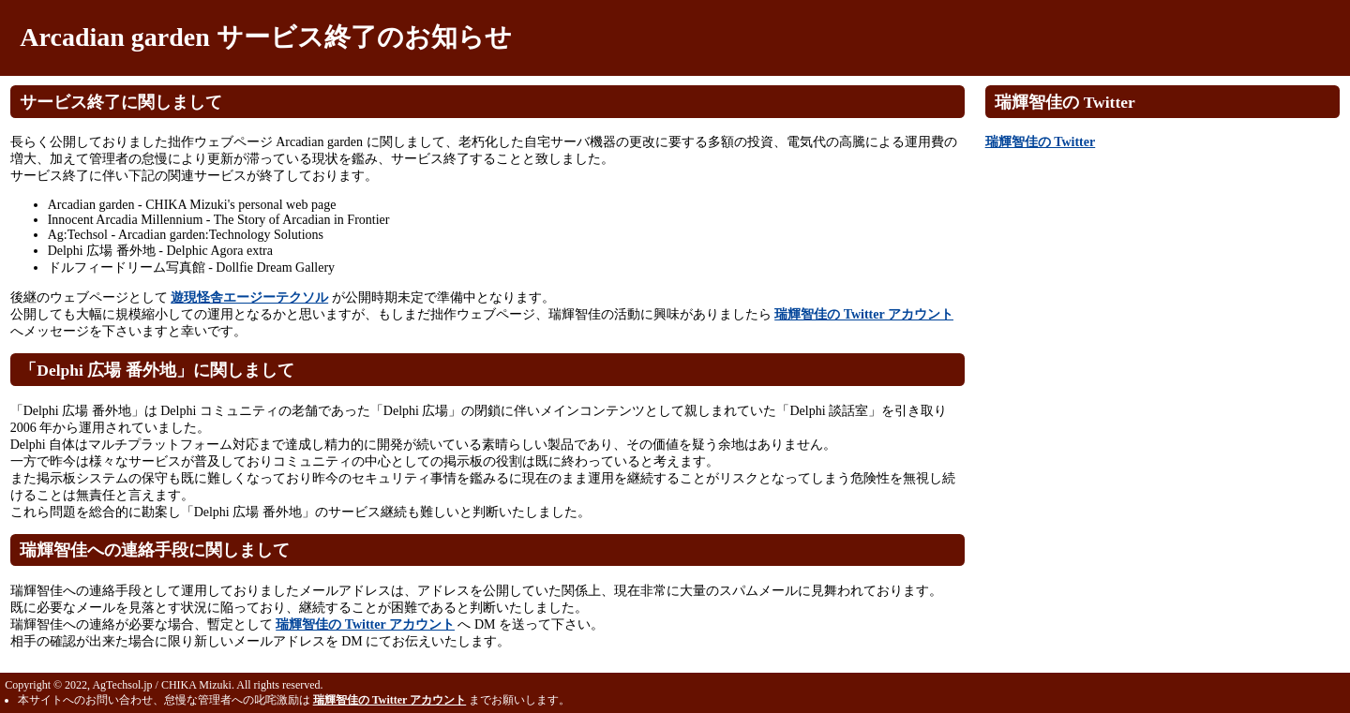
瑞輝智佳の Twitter (1040, 142)
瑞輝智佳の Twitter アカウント (863, 314)
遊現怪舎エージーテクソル (249, 297)
